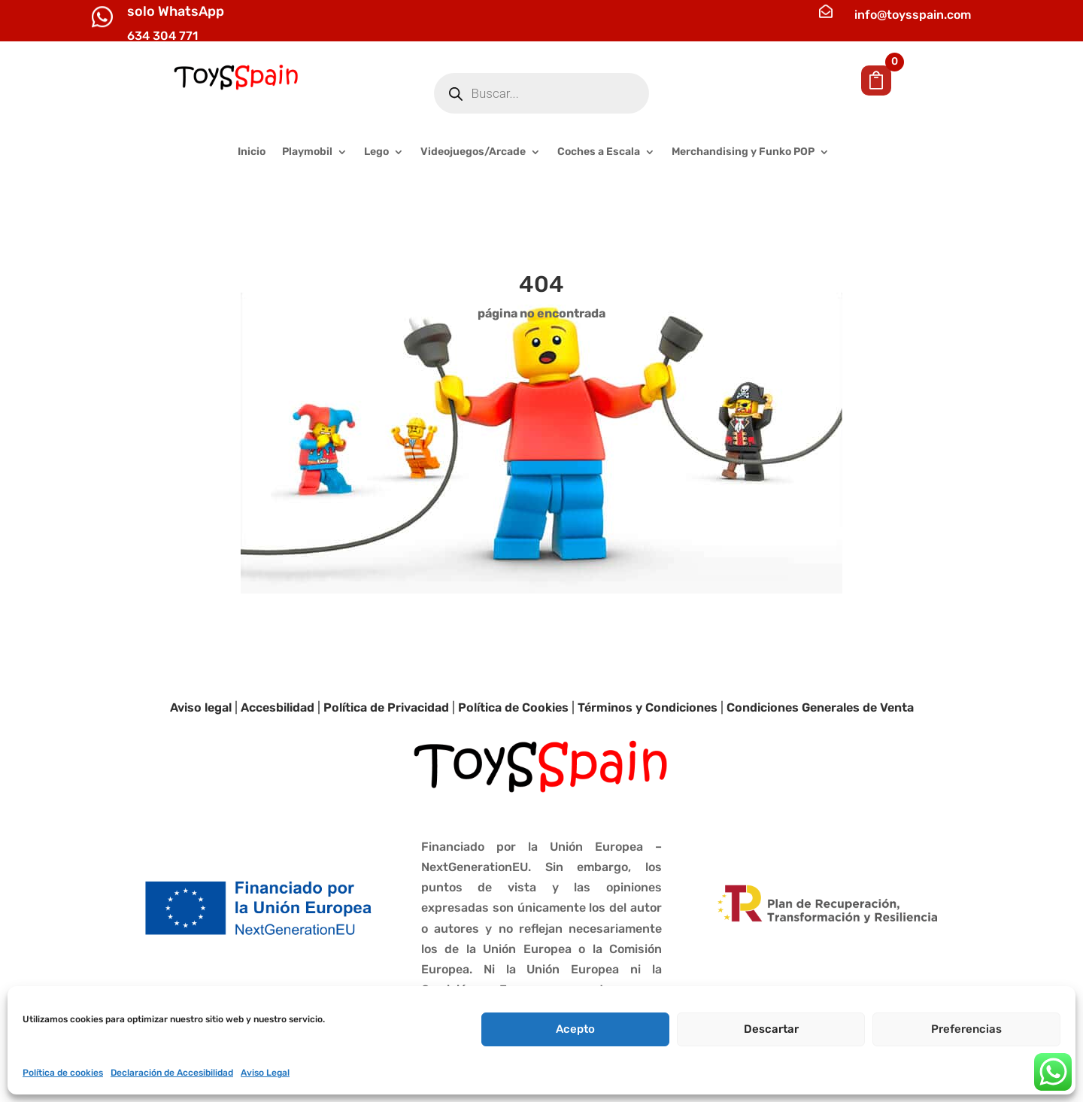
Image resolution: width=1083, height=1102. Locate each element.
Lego (376, 152)
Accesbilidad (277, 707)
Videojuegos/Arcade (473, 152)
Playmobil (307, 152)
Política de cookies (63, 1072)
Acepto (575, 1029)
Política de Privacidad (386, 707)
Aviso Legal (265, 1072)
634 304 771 (162, 36)
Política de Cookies (513, 707)
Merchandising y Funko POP (743, 152)
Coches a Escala (598, 152)
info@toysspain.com (912, 15)
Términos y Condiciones (647, 707)
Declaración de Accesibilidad (172, 1072)
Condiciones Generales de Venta (820, 707)
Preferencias (966, 1029)
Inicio (251, 152)
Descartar (771, 1029)
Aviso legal (201, 707)
